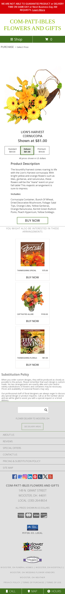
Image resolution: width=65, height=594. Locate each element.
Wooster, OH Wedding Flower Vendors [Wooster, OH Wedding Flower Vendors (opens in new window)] (32, 572)
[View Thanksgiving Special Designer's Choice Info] (32, 254)
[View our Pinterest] (35, 478)
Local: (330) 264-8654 (32, 500)
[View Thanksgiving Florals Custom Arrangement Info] (32, 341)
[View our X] (45, 478)
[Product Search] (33, 410)
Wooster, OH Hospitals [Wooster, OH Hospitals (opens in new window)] (49, 567)
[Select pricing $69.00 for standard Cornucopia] (12, 150)
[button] (32, 528)
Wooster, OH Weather (32, 577)
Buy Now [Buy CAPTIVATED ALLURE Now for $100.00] (32, 321)
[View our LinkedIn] (30, 478)
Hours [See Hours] (54, 591)
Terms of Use (53, 582)
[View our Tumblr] (40, 478)
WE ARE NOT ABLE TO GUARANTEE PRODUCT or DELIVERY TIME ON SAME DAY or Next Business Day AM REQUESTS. (32, 7)
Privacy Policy (12, 582)
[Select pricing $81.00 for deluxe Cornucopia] (27, 150)
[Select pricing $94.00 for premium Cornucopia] (41, 150)
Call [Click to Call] (11, 591)
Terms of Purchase (33, 582)
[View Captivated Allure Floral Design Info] (32, 297)
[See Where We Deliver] (32, 426)
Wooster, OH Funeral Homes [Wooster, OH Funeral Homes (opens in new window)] (17, 567)
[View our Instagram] (25, 478)
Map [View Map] (32, 591)
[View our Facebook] (14, 478)
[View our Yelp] (50, 478)
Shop (16, 39)
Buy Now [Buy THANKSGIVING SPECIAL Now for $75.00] (32, 277)
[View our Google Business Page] (19, 478)
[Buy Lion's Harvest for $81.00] (32, 220)
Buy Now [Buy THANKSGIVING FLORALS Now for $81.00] (32, 365)
